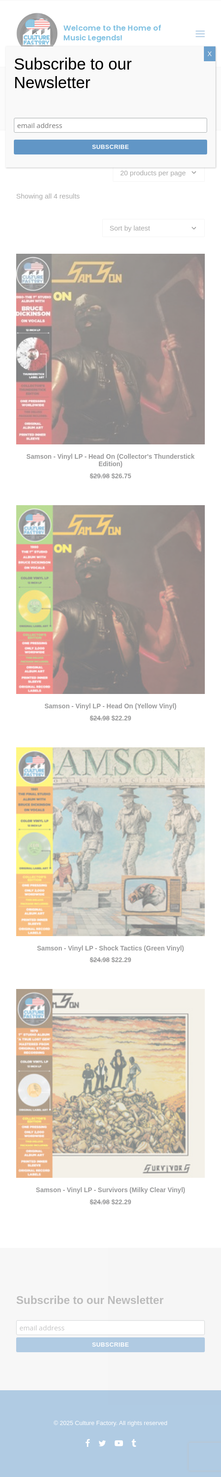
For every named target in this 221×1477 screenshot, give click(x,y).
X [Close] (210, 54)
